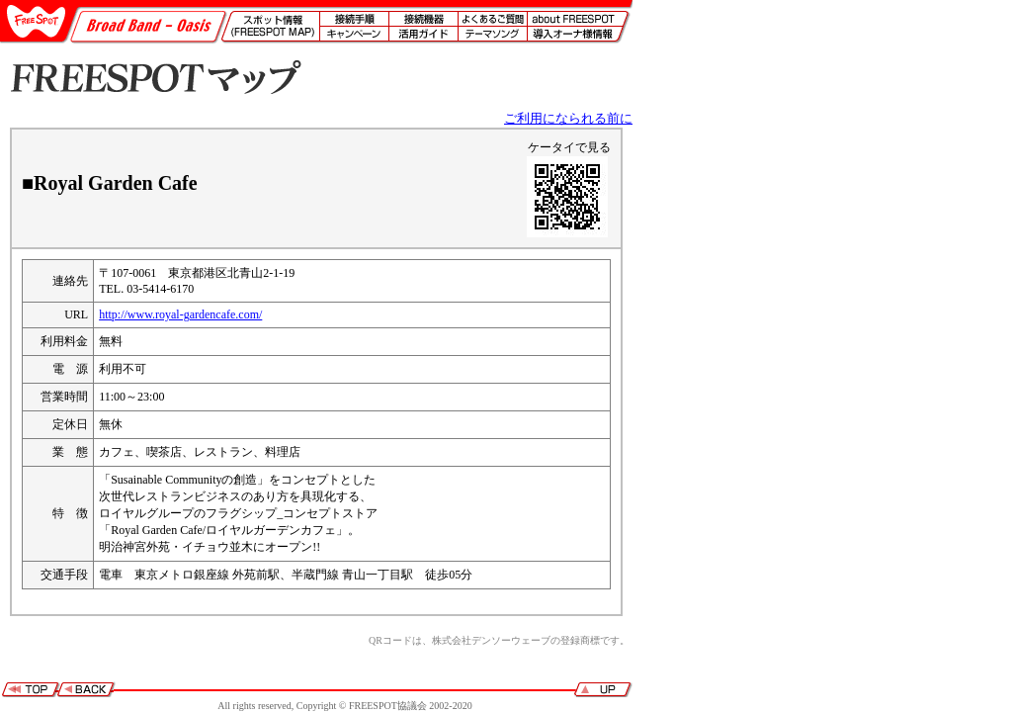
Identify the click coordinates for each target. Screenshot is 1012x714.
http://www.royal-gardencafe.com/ (180, 314)
